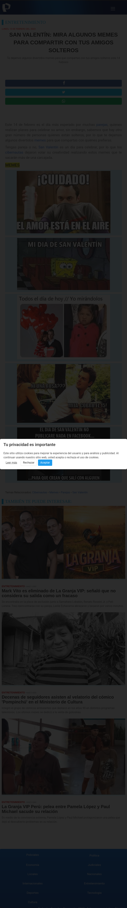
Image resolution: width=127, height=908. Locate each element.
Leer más (11, 462)
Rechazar (28, 462)
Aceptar (45, 462)
